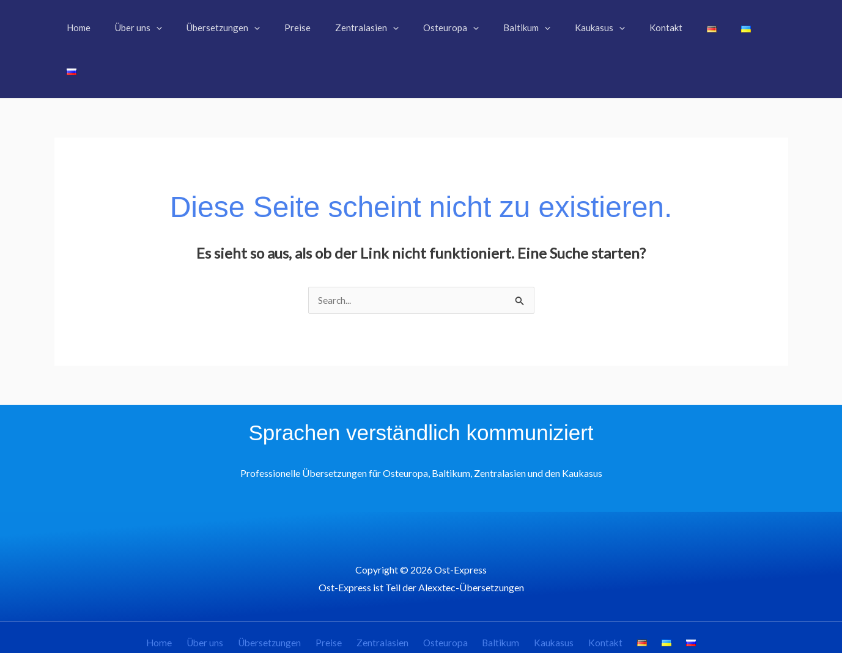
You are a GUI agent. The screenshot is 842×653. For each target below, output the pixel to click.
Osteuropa (448, 601)
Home (182, 601)
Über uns (224, 601)
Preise (341, 601)
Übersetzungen (285, 601)
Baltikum (500, 601)
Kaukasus (549, 601)
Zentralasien (390, 601)
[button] (179, 27)
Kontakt (596, 601)
